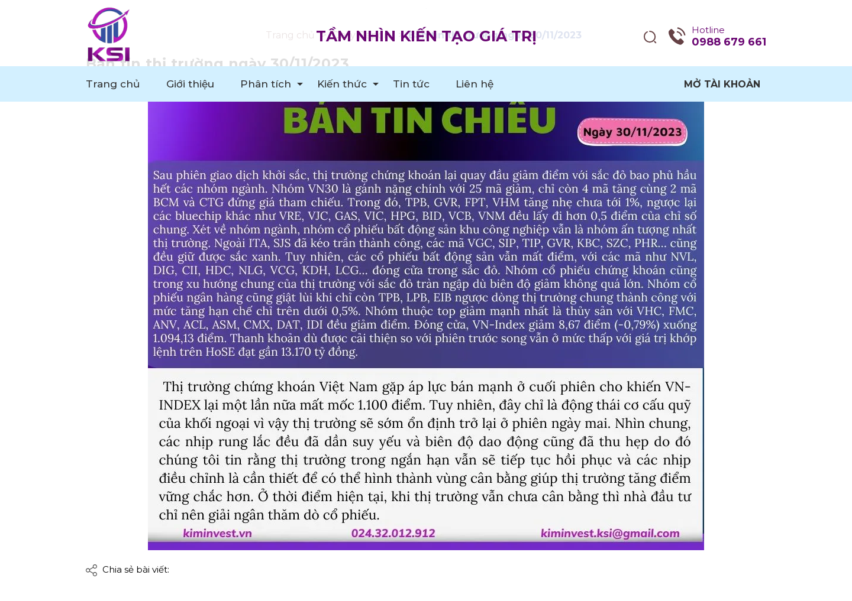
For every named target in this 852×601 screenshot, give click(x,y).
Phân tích (265, 84)
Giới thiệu (190, 84)
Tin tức (411, 84)
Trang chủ (113, 84)
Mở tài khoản (722, 84)
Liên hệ (474, 84)
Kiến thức (342, 84)
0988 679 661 (729, 41)
